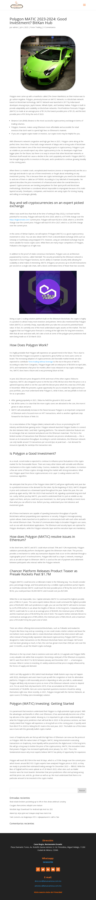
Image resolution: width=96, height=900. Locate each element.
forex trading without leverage (40, 361)
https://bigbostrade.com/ (20, 220)
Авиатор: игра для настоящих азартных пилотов (30, 813)
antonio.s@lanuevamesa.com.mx (48, 886)
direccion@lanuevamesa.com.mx (48, 881)
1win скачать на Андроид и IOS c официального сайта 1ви (34, 817)
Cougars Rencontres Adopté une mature (26, 805)
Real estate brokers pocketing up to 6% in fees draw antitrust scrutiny (38, 801)
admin (15, 27)
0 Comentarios (50, 27)
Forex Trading (36, 27)
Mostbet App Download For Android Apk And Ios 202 (31, 809)
